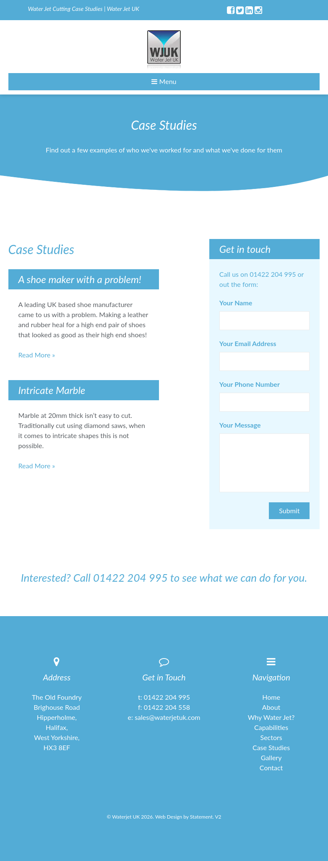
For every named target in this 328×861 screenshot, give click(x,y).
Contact (271, 768)
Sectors (271, 737)
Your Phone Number (249, 384)
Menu (163, 81)
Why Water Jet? (271, 717)
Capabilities (271, 727)
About (271, 707)
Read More (34, 355)
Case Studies (271, 747)
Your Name (235, 302)
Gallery (271, 757)
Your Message (240, 425)
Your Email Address (247, 343)
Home (271, 697)
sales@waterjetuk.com (167, 717)
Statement (201, 817)
